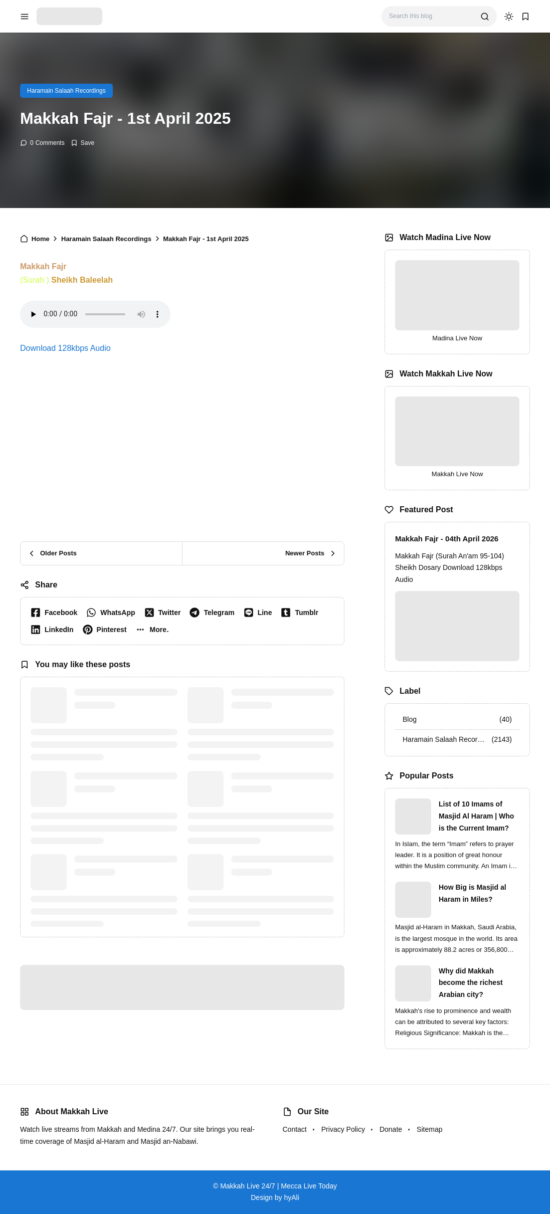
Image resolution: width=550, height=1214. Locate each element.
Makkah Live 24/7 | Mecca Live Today (278, 1186)
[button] (154, 630)
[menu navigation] (24, 16)
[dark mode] (508, 16)
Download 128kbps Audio (65, 348)
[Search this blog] (431, 16)
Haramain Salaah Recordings (66, 90)
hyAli (291, 1197)
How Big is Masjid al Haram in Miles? (472, 893)
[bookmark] (525, 16)
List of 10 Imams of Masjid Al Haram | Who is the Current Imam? (476, 816)
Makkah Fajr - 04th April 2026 (446, 538)
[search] (484, 16)
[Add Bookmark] (82, 142)
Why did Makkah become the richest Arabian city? (471, 983)
